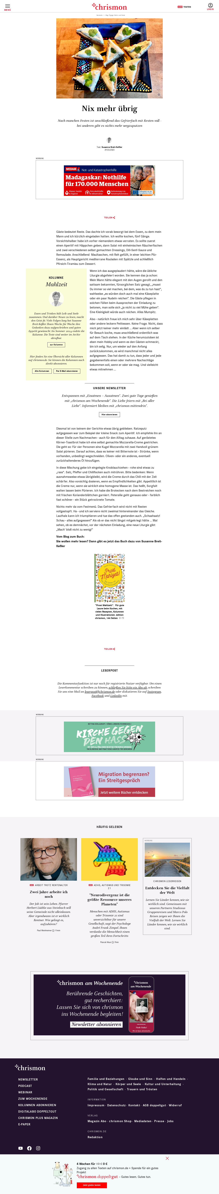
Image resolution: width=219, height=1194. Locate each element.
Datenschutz (116, 1105)
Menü (7, 10)
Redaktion (95, 1137)
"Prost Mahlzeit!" (104, 605)
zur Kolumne (56, 344)
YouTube (20, 1148)
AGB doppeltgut (154, 1105)
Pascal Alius (105, 942)
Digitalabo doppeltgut (37, 1111)
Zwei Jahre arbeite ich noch (49, 894)
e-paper (24, 1124)
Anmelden (210, 7)
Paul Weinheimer (44, 930)
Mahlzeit (56, 284)
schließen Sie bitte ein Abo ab (128, 688)
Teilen (108, 217)
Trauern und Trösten (142, 1089)
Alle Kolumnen (42, 371)
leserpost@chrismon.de (100, 692)
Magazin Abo (97, 1121)
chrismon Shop (120, 1121)
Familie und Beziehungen (106, 1079)
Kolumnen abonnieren (37, 1105)
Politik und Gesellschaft (105, 1089)
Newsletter (28, 1079)
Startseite (100, 15)
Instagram (154, 692)
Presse (159, 1121)
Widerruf (175, 1105)
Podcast (25, 1086)
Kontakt (134, 1105)
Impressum (96, 1105)
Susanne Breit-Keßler (112, 147)
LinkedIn (116, 696)
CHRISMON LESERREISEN (167, 881)
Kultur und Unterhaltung (163, 1084)
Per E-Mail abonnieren (67, 371)
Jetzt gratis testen (92, 1185)
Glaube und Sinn (140, 1079)
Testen (184, 7)
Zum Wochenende (32, 1099)
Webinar (25, 1092)
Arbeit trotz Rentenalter (51, 885)
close (167, 1158)
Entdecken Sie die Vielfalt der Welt (167, 890)
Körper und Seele (128, 1084)
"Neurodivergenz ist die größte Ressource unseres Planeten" (109, 900)
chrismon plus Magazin (38, 1118)
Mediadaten (142, 1121)
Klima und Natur (100, 1084)
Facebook (98, 696)
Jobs (170, 1121)
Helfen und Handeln (171, 1079)
